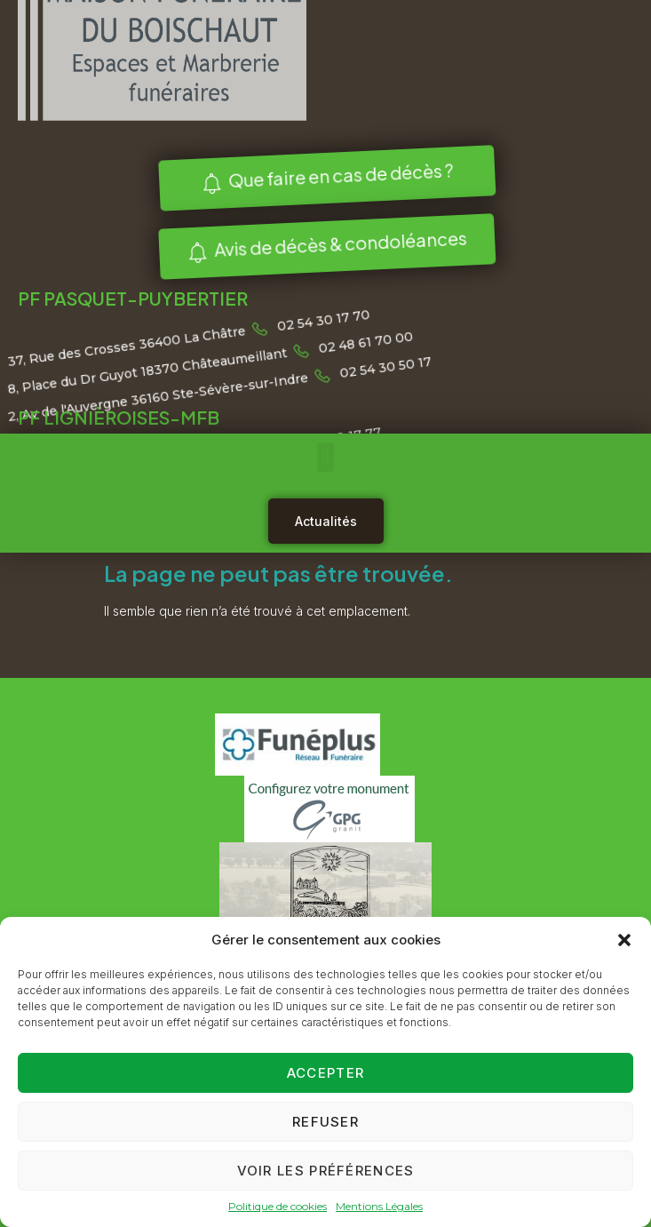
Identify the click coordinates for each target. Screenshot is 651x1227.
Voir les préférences (326, 1170)
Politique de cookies (277, 1206)
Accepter (325, 1072)
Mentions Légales (379, 1206)
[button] (624, 940)
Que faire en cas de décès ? (323, 176)
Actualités (326, 521)
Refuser (325, 1121)
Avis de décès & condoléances (323, 244)
